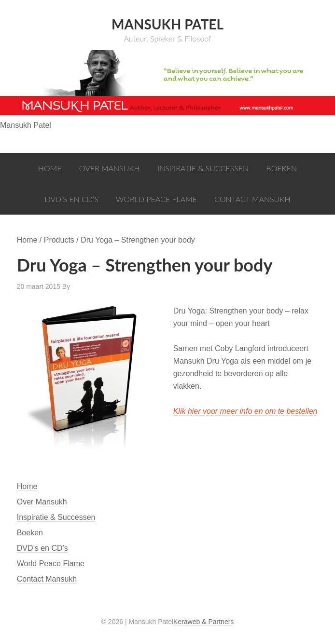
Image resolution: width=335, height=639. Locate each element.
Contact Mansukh (47, 579)
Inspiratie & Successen (56, 517)
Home (27, 486)
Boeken (30, 533)
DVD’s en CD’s (42, 548)
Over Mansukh (42, 502)
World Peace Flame (50, 563)
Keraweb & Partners (203, 621)
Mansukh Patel (167, 24)
